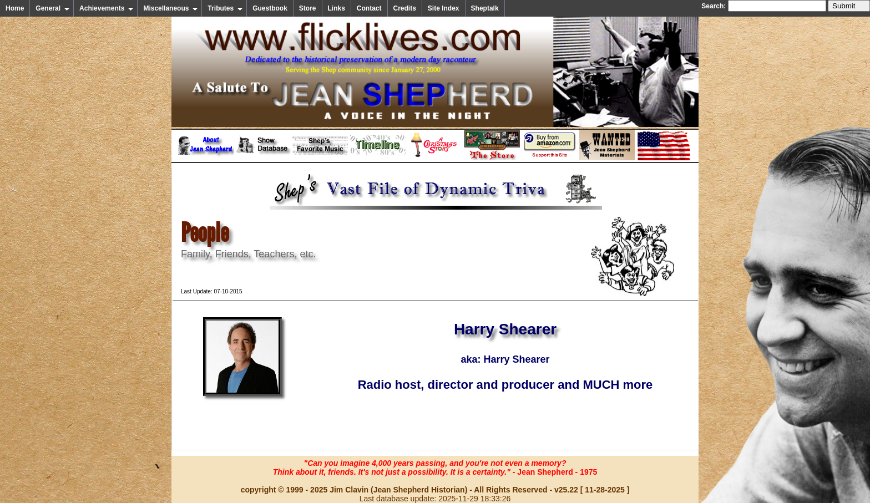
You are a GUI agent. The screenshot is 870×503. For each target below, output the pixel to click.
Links (336, 8)
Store (307, 8)
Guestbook (269, 8)
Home (15, 8)
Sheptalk (485, 8)
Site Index (443, 8)
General (53, 8)
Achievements (106, 8)
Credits (404, 8)
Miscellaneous (170, 8)
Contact (369, 8)
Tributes (225, 8)
